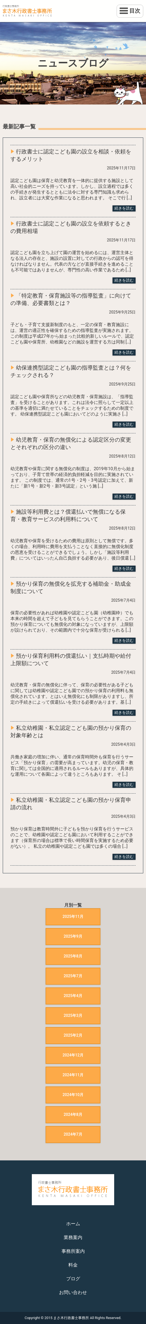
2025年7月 (73, 976)
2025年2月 (73, 1035)
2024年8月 (73, 1114)
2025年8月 (73, 956)
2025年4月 (73, 995)
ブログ (73, 1278)
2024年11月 (73, 1075)
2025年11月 (73, 916)
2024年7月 (73, 1134)
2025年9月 (73, 936)
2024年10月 (73, 1094)
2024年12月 (73, 1055)
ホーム (73, 1223)
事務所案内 (73, 1251)
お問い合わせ (73, 1292)
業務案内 (73, 1237)
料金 (73, 1265)
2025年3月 (73, 1015)
